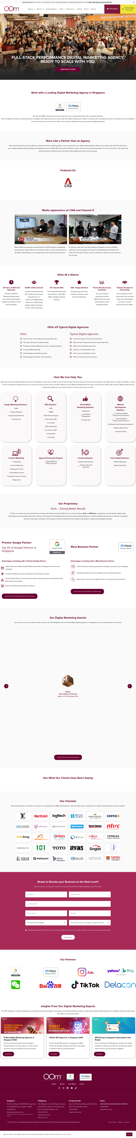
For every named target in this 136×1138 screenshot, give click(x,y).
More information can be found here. (100, 2)
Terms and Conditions (59, 930)
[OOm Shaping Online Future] (12, 9)
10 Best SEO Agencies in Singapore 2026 (66, 1037)
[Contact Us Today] (128, 9)
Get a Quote (68, 937)
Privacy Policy (45, 930)
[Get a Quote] (112, 9)
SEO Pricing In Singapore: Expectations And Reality (113, 1038)
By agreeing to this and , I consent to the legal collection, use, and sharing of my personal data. (69, 930)
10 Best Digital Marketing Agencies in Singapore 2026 (19, 1038)
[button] (6, 686)
